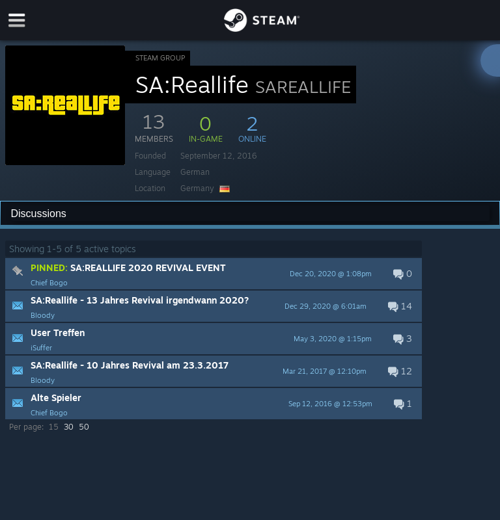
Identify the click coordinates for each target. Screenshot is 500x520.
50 (84, 427)
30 (69, 427)
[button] (213, 273)
